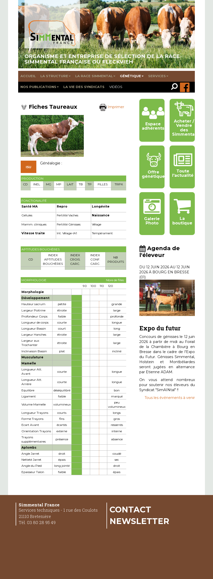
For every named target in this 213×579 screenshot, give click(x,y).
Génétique (132, 76)
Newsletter (139, 521)
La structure (55, 76)
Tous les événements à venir (170, 397)
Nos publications (39, 87)
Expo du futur (160, 328)
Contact (130, 509)
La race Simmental (95, 76)
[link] (175, 87)
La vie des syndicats (83, 87)
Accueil (28, 76)
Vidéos (115, 87)
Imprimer (111, 107)
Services (158, 76)
